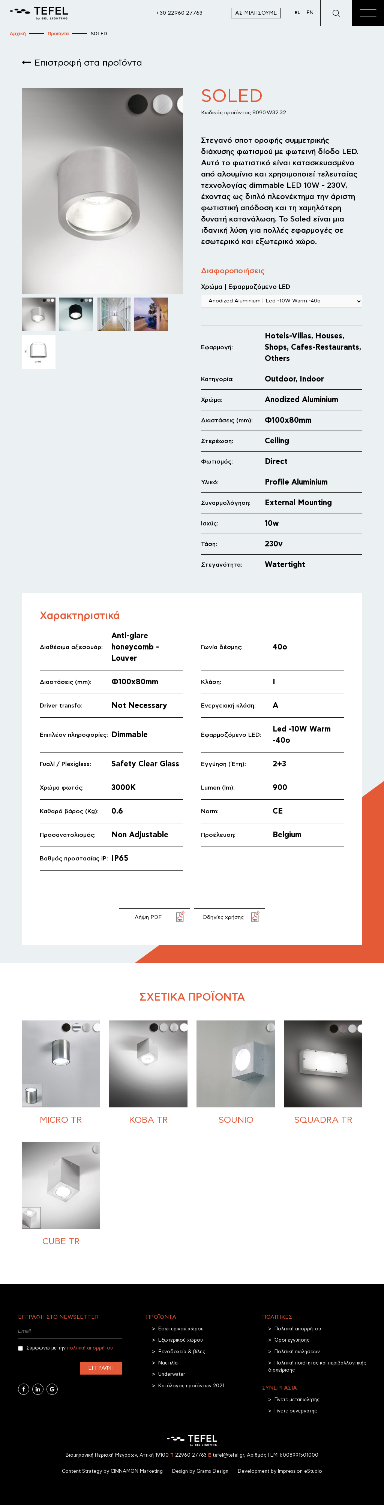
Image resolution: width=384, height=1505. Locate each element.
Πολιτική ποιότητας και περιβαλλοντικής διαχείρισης (317, 1367)
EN (310, 12)
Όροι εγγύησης (291, 1340)
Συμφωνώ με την (65, 1348)
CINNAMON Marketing (137, 1471)
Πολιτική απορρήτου (297, 1329)
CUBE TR (61, 1241)
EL (297, 12)
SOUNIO (236, 1120)
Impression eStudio (300, 1471)
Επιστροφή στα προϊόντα (88, 62)
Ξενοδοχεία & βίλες (181, 1351)
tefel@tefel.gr (226, 1455)
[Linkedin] (38, 1389)
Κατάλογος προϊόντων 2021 (191, 1386)
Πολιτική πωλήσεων (297, 1351)
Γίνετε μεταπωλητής (297, 1399)
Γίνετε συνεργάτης (295, 1411)
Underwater (171, 1374)
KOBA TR (148, 1120)
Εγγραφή (101, 1368)
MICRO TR (61, 1120)
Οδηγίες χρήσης (223, 917)
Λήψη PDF (148, 917)
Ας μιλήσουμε (256, 13)
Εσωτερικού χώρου (181, 1329)
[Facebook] (23, 1389)
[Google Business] (52, 1389)
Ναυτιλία (168, 1363)
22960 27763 (188, 1455)
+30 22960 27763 (179, 13)
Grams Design (212, 1471)
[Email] (70, 1331)
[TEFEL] (39, 13)
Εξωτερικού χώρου (180, 1340)
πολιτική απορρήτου (90, 1348)
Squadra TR (323, 1120)
